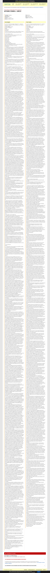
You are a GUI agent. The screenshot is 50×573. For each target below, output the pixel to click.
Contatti (44, 569)
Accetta (39, 571)
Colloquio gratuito (39, 569)
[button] (18, 4)
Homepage (25, 569)
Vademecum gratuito (31, 569)
